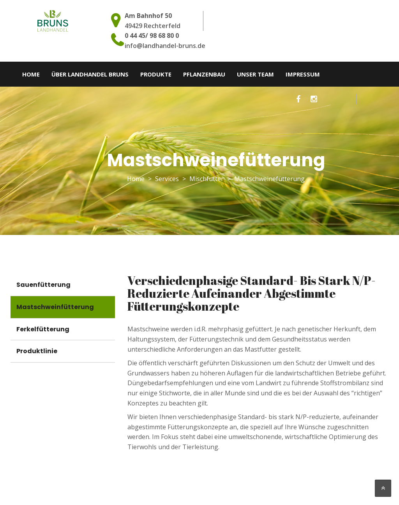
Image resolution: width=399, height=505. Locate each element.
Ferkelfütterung (42, 329)
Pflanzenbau (204, 74)
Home (31, 74)
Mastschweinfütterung (55, 306)
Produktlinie (36, 351)
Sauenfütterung (43, 284)
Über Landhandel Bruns (90, 74)
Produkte (155, 74)
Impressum (303, 74)
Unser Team (255, 74)
